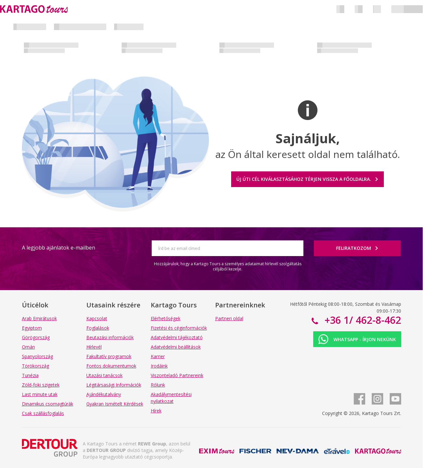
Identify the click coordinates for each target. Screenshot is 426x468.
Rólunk (158, 385)
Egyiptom (32, 328)
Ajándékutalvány (103, 394)
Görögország (36, 337)
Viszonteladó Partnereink (177, 375)
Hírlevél (94, 347)
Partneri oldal (229, 318)
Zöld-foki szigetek (41, 385)
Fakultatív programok (108, 356)
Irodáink (159, 366)
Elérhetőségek (165, 318)
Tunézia (30, 375)
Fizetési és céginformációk (179, 328)
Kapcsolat (96, 318)
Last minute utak (40, 394)
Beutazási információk (110, 337)
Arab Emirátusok (39, 318)
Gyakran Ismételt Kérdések (114, 404)
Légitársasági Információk (113, 385)
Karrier (158, 356)
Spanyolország (37, 356)
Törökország (35, 366)
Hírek (156, 410)
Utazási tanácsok (104, 375)
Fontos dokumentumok (111, 366)
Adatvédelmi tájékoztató (177, 337)
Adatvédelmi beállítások (176, 347)
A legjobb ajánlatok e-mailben (58, 247)
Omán (28, 347)
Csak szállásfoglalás (43, 413)
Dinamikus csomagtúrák (47, 404)
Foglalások (97, 328)
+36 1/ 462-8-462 (361, 320)
